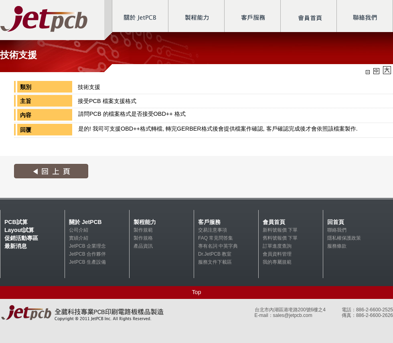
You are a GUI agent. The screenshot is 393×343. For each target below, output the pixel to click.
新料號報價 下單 (280, 230)
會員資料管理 (277, 254)
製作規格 (143, 238)
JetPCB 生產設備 (87, 262)
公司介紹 (78, 230)
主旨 (25, 101)
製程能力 (145, 222)
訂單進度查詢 (277, 246)
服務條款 (336, 246)
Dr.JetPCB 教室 (214, 254)
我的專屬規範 (277, 262)
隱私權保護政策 (344, 238)
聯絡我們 (336, 230)
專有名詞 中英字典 (218, 246)
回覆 (25, 130)
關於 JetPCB (85, 222)
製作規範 (143, 230)
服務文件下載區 (215, 262)
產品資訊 (143, 246)
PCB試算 (16, 222)
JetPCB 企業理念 (87, 246)
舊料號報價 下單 (280, 238)
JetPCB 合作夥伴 (87, 254)
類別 (25, 87)
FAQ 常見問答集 (215, 238)
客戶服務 (209, 222)
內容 (25, 115)
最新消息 (15, 246)
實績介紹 (78, 238)
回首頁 (335, 222)
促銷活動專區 (21, 238)
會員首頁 (274, 222)
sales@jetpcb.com (292, 315)
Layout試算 (19, 230)
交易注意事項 (212, 230)
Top (196, 292)
